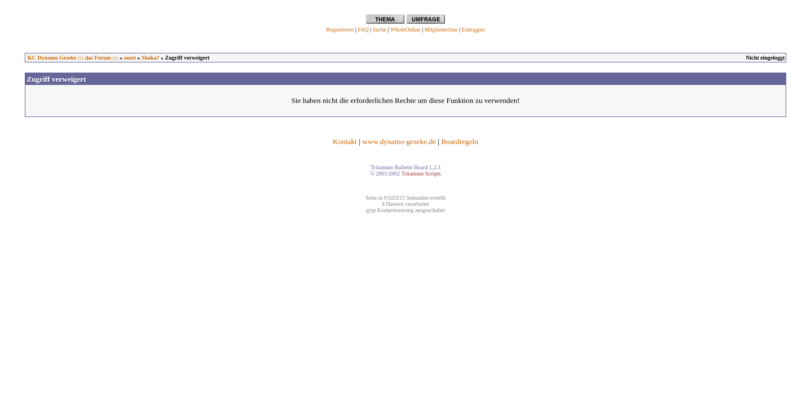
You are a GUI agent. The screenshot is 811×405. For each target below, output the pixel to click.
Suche (379, 29)
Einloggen (473, 29)
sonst (130, 58)
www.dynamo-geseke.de (399, 141)
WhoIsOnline (405, 29)
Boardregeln (459, 141)
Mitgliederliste (441, 29)
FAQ (363, 29)
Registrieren (340, 29)
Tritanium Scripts (421, 173)
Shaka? (150, 58)
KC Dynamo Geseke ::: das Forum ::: (73, 58)
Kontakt (345, 141)
